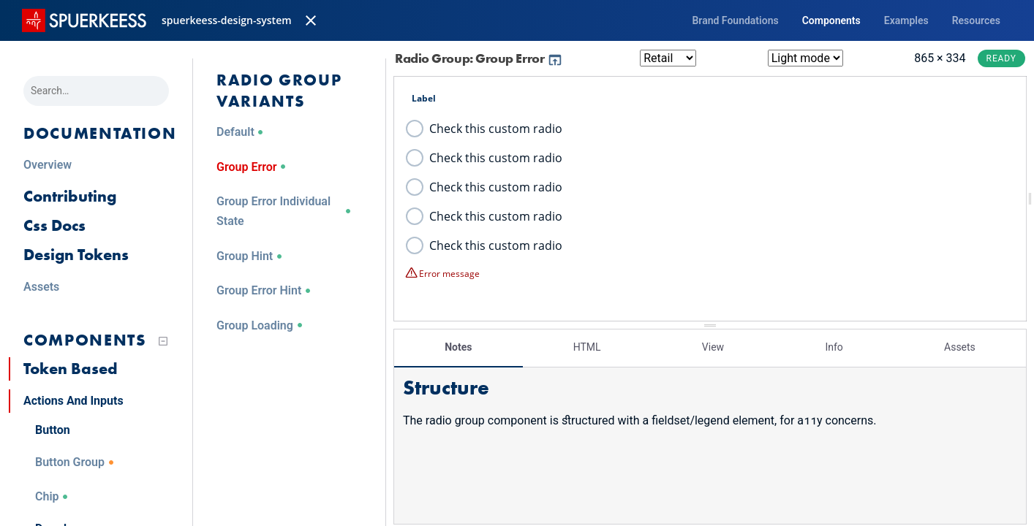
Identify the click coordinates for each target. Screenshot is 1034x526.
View (713, 347)
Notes (458, 347)
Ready (1001, 58)
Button (52, 430)
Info (833, 347)
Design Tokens (76, 254)
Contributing (69, 196)
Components (831, 20)
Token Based (70, 368)
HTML (587, 347)
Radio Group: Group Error (479, 58)
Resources (976, 20)
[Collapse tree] (163, 341)
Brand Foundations (735, 20)
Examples (906, 20)
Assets (959, 347)
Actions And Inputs (73, 401)
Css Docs (54, 225)
